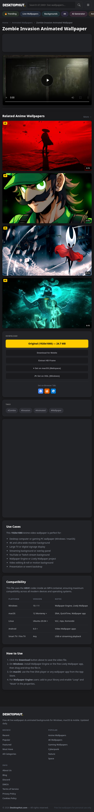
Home (5, 22)
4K (64, 13)
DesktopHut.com (18, 807)
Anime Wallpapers (57, 735)
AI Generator (78, 13)
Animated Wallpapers (22, 22)
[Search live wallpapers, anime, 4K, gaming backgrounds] (51, 5)
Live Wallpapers (30, 13)
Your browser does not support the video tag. (47, 80)
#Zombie (12, 410)
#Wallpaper (56, 410)
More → (87, 116)
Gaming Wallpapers (58, 744)
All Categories (9, 753)
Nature (51, 753)
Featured (7, 744)
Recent (6, 735)
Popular (6, 739)
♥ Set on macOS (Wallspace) (47, 368)
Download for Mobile (47, 353)
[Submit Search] (79, 5)
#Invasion (25, 410)
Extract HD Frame (47, 360)
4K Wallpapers (55, 739)
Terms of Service (11, 789)
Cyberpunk (53, 749)
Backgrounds (50, 13)
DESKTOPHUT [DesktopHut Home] (14, 5)
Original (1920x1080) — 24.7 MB (47, 343)
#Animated (41, 410)
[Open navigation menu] (88, 5)
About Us (7, 770)
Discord (6, 779)
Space (51, 758)
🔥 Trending (11, 13)
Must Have (8, 749)
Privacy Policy (9, 793)
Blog (5, 775)
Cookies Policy (9, 798)
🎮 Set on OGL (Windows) (47, 376)
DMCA (6, 784)
